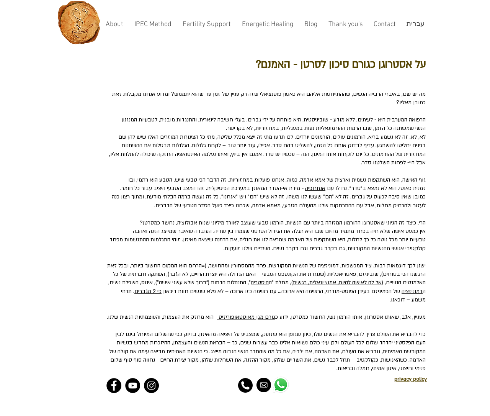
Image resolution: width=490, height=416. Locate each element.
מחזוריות (239, 179)
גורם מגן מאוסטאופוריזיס (246, 317)
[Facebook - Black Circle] (113, 385)
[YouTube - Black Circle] (132, 385)
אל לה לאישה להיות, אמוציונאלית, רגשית (337, 282)
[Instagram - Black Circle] (151, 385)
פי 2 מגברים (148, 291)
